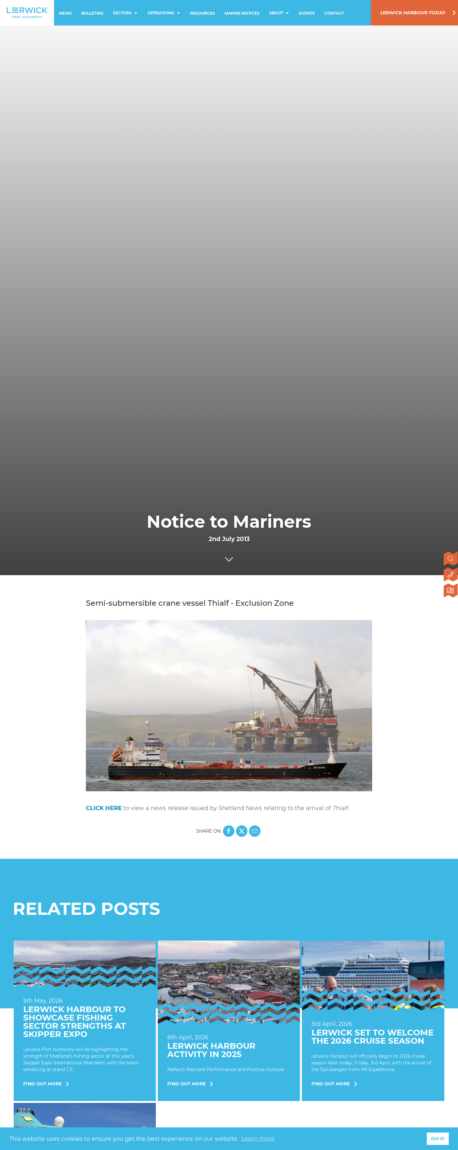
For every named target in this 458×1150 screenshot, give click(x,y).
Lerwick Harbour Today (412, 13)
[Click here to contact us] (451, 575)
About (279, 13)
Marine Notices (242, 13)
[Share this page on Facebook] (228, 831)
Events (307, 13)
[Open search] (451, 559)
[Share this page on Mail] (254, 831)
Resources (202, 13)
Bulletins (92, 13)
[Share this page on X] (241, 831)
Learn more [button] (257, 1138)
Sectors (126, 13)
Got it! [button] (437, 1138)
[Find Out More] (85, 1023)
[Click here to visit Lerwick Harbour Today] (451, 591)
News (65, 13)
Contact (334, 13)
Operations (165, 13)
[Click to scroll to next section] (229, 557)
